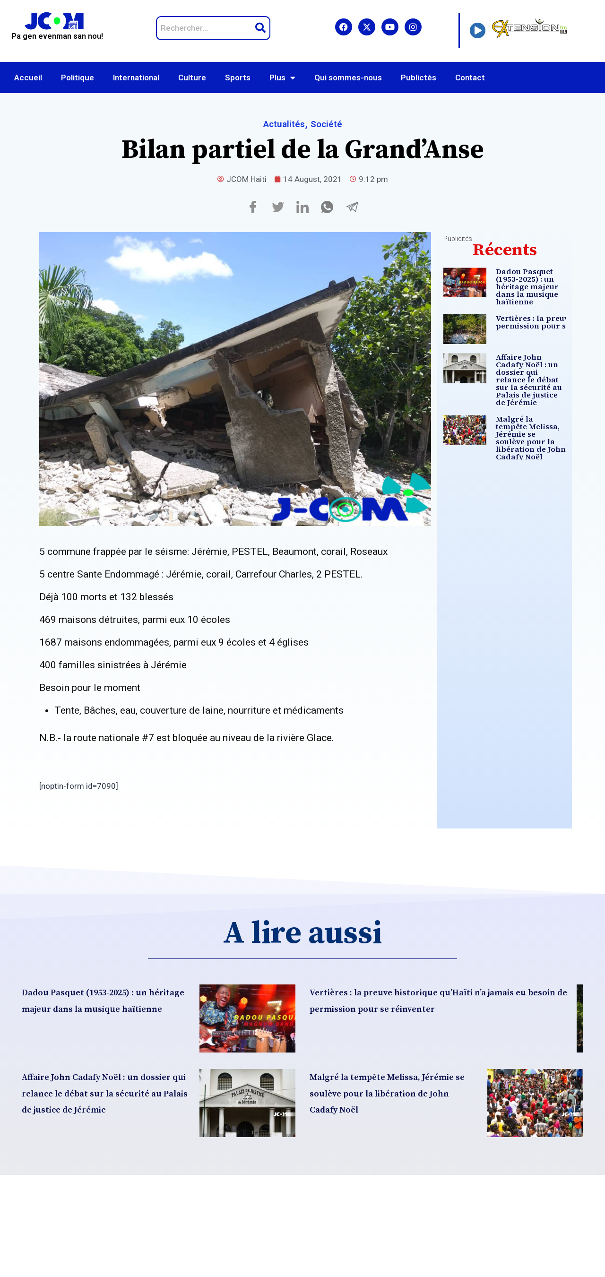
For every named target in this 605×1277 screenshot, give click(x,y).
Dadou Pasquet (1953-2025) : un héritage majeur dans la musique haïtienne (533, 290)
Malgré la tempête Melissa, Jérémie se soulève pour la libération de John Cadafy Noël (533, 474)
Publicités (457, 238)
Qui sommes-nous (348, 77)
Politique (77, 77)
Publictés (418, 77)
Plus (282, 77)
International (136, 77)
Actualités (281, 123)
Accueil (28, 77)
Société (330, 123)
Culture (192, 77)
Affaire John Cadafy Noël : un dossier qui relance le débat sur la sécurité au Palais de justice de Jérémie (531, 400)
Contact (470, 77)
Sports (238, 77)
